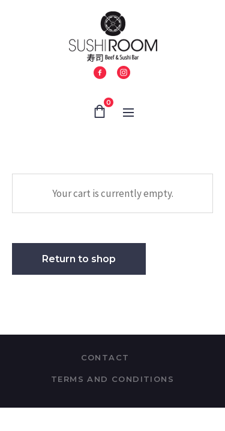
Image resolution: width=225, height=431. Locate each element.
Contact (105, 357)
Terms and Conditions (112, 379)
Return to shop (79, 259)
